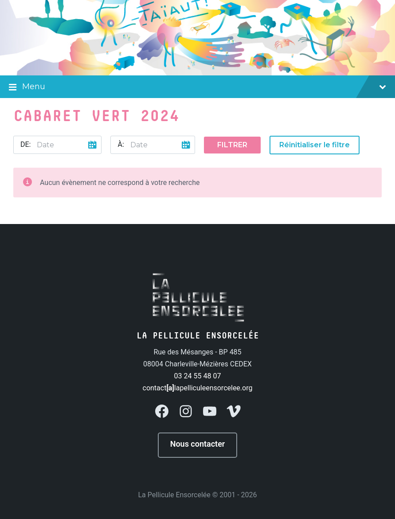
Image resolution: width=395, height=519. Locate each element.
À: (120, 144)
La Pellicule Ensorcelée (174, 495)
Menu (197, 87)
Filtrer (232, 145)
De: (25, 144)
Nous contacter (197, 443)
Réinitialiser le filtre (314, 145)
